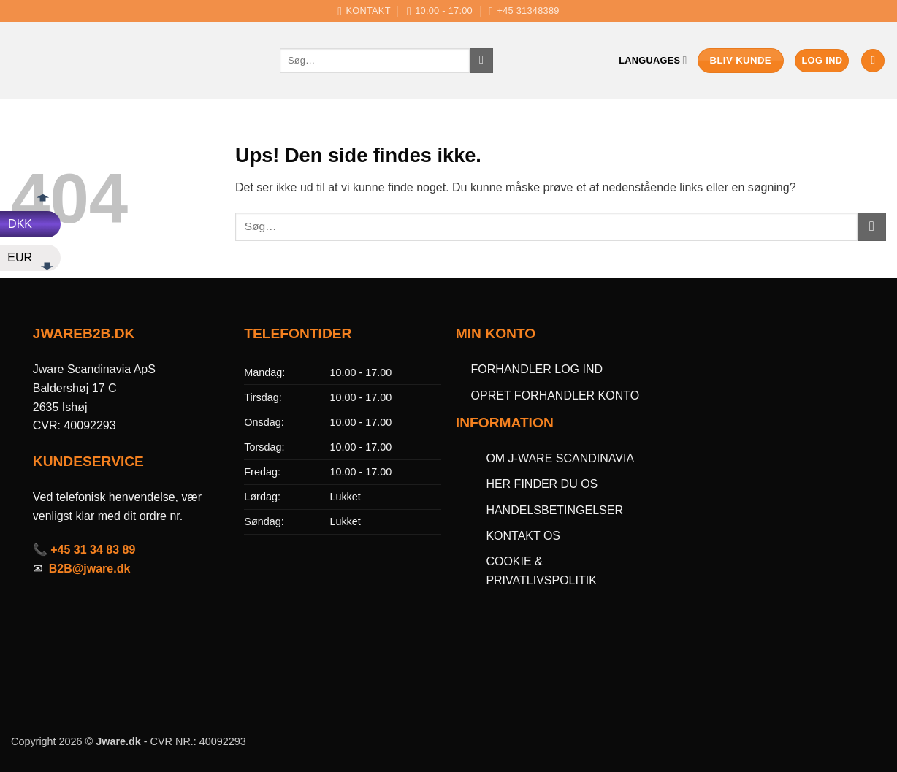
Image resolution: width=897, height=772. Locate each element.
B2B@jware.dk (90, 568)
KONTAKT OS (523, 536)
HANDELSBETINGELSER (554, 510)
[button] (822, 61)
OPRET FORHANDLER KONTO (555, 395)
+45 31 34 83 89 (92, 549)
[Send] (482, 60)
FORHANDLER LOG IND (537, 369)
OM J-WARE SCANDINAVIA (560, 458)
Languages (653, 60)
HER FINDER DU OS (543, 484)
